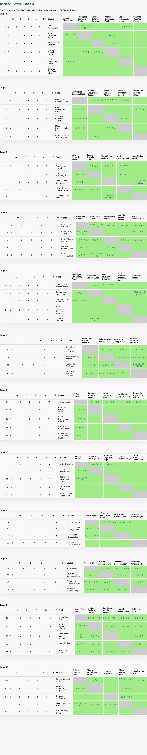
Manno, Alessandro (68, 19)
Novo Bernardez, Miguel (76, 157)
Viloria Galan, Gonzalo (95, 19)
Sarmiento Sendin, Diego (136, 563)
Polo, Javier (88, 563)
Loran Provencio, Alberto (107, 395)
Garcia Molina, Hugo (125, 457)
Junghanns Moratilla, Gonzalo (135, 340)
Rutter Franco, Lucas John (138, 457)
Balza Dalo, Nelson (81, 217)
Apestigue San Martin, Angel (77, 277)
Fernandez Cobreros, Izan (120, 563)
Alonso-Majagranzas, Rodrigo (93, 93)
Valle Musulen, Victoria (105, 340)
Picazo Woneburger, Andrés (92, 672)
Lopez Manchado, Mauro (123, 19)
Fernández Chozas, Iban (120, 515)
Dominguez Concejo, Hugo (78, 93)
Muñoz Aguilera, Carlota (92, 610)
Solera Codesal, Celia (77, 672)
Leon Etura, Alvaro (95, 217)
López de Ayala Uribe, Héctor (138, 395)
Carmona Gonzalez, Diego (91, 395)
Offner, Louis (77, 395)
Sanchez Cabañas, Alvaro (108, 93)
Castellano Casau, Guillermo (87, 340)
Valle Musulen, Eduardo (106, 277)
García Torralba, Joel (91, 157)
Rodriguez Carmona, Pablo (82, 19)
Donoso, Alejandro (108, 672)
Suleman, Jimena (136, 277)
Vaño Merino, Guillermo (107, 157)
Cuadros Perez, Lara (94, 457)
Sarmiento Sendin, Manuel (107, 610)
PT (44, 19)
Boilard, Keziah (78, 457)
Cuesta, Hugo (90, 515)
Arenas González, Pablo (109, 19)
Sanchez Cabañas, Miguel (137, 19)
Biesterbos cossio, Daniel (122, 157)
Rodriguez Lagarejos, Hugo (108, 457)
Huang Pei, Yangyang (119, 340)
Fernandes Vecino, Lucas (93, 277)
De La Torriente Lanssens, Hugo (121, 276)
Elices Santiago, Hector (122, 672)
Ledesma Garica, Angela (137, 515)
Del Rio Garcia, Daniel (121, 217)
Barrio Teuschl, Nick (138, 217)
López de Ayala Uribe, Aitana (105, 515)
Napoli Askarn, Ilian (123, 610)
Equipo (51, 19)
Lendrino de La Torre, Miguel (138, 93)
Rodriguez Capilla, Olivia (124, 395)
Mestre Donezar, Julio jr (122, 93)
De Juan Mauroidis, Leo (104, 563)
